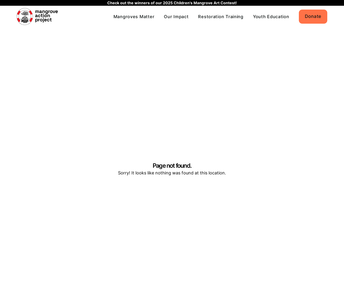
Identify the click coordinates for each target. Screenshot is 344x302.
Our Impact (176, 16)
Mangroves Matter (134, 16)
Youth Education (271, 16)
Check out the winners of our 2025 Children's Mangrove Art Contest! (172, 2)
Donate (313, 16)
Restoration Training (220, 16)
